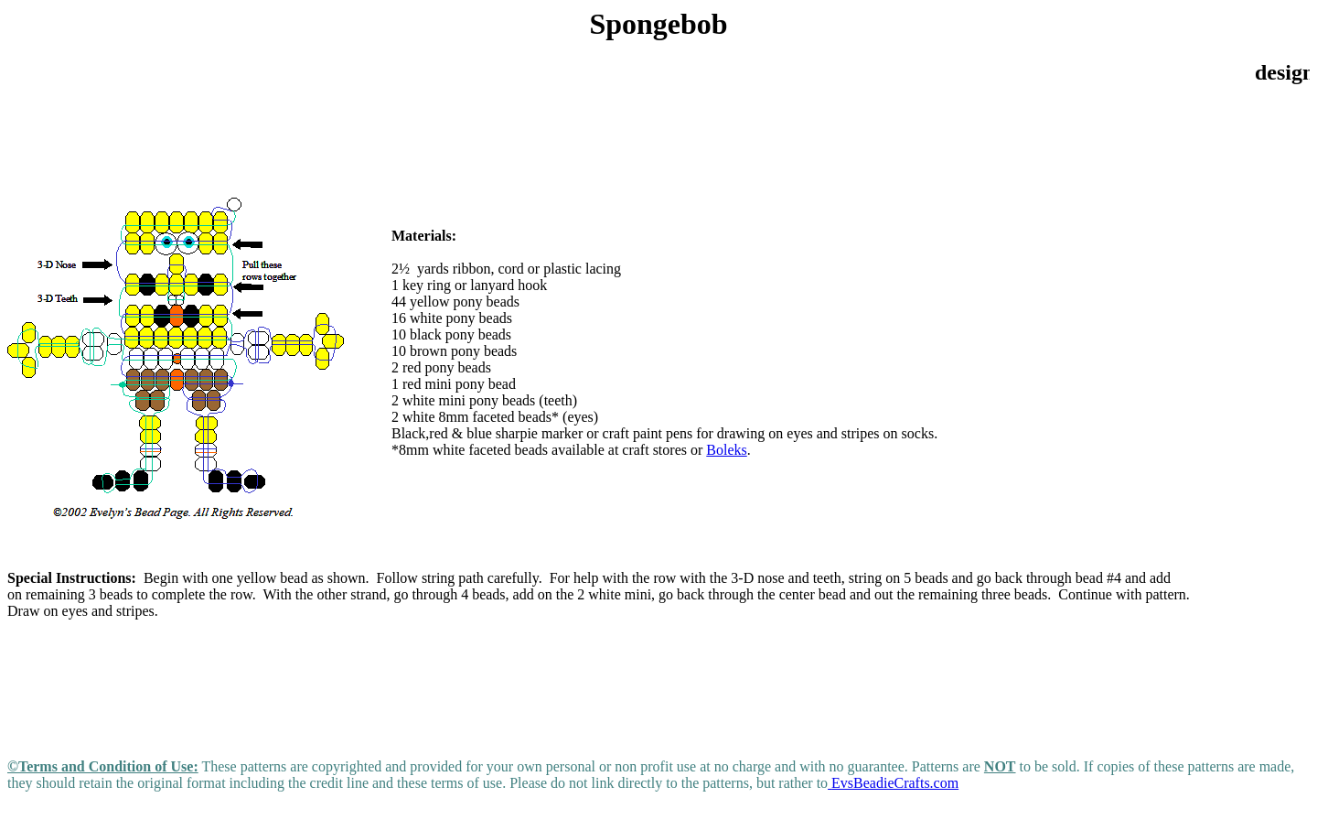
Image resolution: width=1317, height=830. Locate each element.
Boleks (726, 450)
